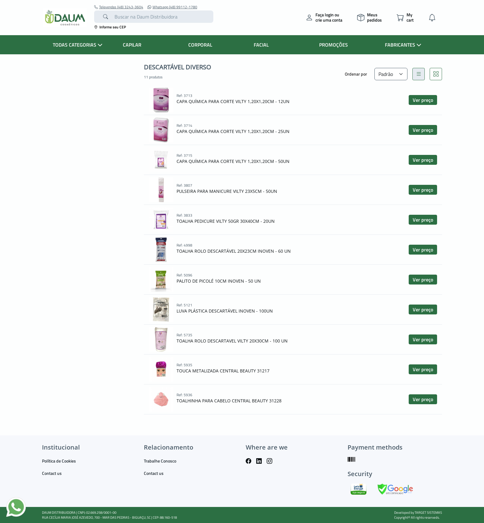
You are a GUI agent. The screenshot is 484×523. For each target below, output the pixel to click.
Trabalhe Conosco (160, 461)
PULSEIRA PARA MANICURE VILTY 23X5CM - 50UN (227, 191)
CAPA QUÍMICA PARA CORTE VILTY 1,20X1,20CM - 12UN (233, 101)
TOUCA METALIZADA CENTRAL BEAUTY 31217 (223, 371)
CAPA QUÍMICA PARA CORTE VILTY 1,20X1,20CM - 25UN (233, 131)
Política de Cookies (59, 461)
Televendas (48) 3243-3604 (118, 7)
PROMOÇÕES (333, 44)
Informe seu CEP (110, 27)
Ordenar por (356, 74)
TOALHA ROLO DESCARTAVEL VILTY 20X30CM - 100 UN (232, 341)
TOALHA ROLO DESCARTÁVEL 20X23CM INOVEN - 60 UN (234, 251)
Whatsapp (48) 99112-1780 (172, 7)
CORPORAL (200, 44)
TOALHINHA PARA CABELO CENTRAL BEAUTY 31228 (229, 401)
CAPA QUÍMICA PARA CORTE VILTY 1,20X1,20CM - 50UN (233, 161)
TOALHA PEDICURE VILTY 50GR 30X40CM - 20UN (226, 221)
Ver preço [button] (423, 100)
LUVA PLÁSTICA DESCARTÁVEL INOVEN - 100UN (225, 311)
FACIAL (261, 44)
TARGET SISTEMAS (428, 512)
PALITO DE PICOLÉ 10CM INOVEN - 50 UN (219, 281)
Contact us (52, 473)
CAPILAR (132, 44)
